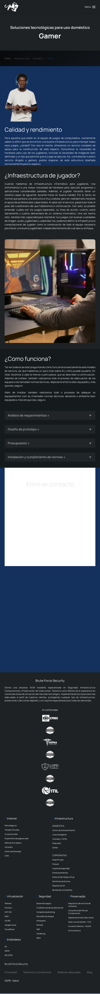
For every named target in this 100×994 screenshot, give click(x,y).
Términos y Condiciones (37, 972)
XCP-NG (8, 912)
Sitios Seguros (11, 825)
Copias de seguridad (61, 868)
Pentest (39, 925)
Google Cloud (10, 925)
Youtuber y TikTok (59, 839)
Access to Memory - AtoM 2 (79, 926)
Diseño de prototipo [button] (23, 429)
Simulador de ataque (45, 916)
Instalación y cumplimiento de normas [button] (36, 457)
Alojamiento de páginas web (16, 838)
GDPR (7, 951)
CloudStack (10, 929)
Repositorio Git (58, 885)
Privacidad (11, 972)
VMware (8, 903)
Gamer (55, 847)
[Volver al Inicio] (12, 7)
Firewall (55, 864)
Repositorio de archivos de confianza (79, 904)
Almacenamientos (60, 872)
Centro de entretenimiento (63, 830)
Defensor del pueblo (69, 972)
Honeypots (41, 920)
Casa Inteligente (59, 834)
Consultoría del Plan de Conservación (78, 912)
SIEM (38, 938)
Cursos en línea (11, 834)
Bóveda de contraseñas (62, 890)
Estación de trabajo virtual (63, 877)
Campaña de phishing (45, 912)
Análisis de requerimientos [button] (28, 415)
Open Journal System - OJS (79, 922)
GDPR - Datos (12, 980)
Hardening (40, 933)
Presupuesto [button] (18, 443)
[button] (90, 7)
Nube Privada (57, 859)
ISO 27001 (9, 955)
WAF (38, 929)
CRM (7, 855)
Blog (89, 972)
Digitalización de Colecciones (81, 917)
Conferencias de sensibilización (49, 907)
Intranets (8, 847)
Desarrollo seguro (43, 903)
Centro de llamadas (13, 851)
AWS (6, 916)
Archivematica (74, 930)
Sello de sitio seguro (13, 842)
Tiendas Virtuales (12, 830)
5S (6, 946)
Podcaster (56, 843)
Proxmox (8, 907)
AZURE (7, 920)
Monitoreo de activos (61, 881)
